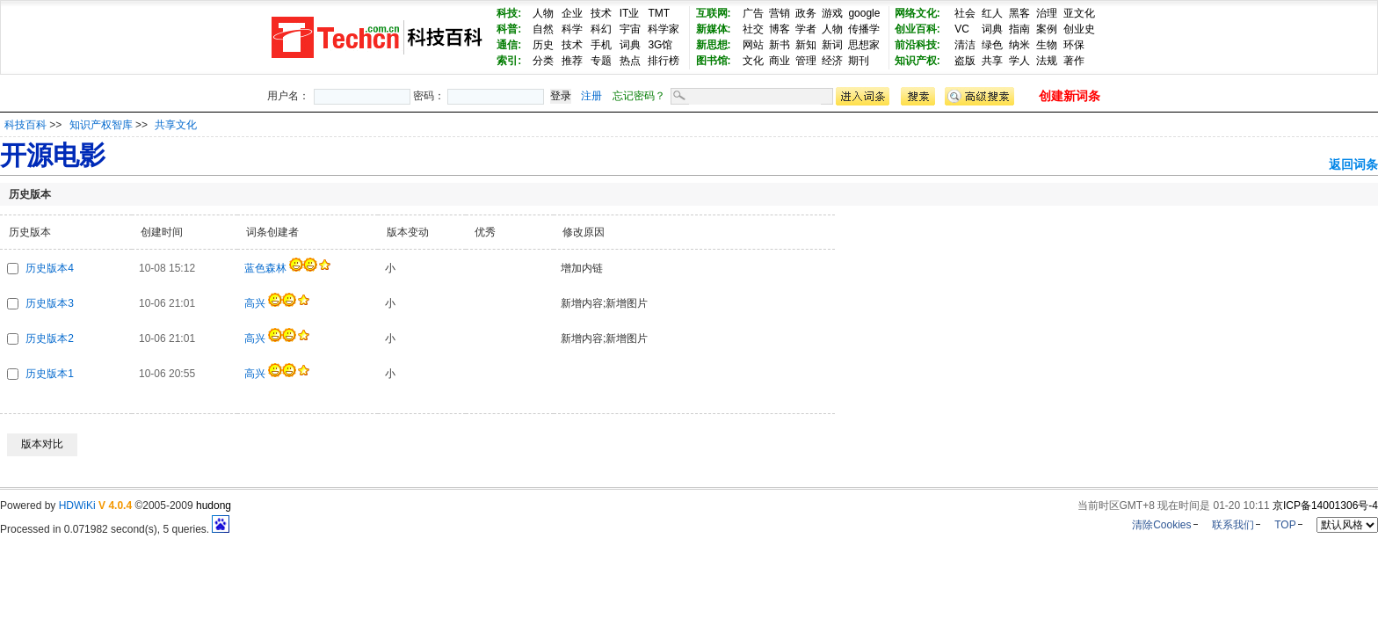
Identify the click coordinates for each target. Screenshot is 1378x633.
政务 (805, 13)
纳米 (1019, 45)
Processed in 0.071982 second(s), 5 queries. (114, 529)
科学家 (663, 29)
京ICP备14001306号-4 (1325, 505)
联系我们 (1233, 525)
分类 (543, 61)
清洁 (964, 45)
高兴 (254, 303)
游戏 (832, 13)
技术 (601, 13)
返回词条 (1353, 164)
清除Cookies (1161, 525)
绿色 (992, 45)
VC (961, 29)
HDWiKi (77, 505)
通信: (509, 45)
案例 (1046, 29)
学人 (1019, 61)
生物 (1046, 45)
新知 (805, 45)
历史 (543, 45)
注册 (591, 96)
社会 (964, 13)
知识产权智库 (102, 125)
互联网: (713, 13)
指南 (1019, 29)
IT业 (630, 13)
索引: (509, 61)
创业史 (1079, 29)
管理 (805, 61)
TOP (1284, 525)
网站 (753, 45)
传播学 (864, 29)
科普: (509, 29)
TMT (659, 13)
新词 (832, 45)
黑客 (1019, 13)
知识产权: (917, 61)
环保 (1073, 45)
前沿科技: (917, 45)
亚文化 (1079, 13)
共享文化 (176, 125)
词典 (630, 45)
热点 (630, 61)
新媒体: (713, 29)
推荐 (572, 61)
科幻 (601, 29)
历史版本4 (49, 268)
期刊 (858, 61)
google (864, 13)
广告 (753, 13)
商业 (779, 61)
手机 (601, 45)
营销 (779, 13)
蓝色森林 (265, 268)
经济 (832, 61)
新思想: (713, 45)
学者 (805, 29)
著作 (1073, 61)
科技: (509, 13)
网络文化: (917, 13)
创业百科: (917, 29)
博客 (779, 29)
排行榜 (663, 61)
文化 (753, 61)
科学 (572, 29)
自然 (543, 29)
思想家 (864, 45)
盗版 (964, 61)
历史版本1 (49, 373)
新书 (779, 45)
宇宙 (630, 29)
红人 (992, 13)
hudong (213, 505)
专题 (601, 61)
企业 (572, 13)
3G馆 (660, 45)
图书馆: (713, 61)
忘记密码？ (639, 96)
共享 (992, 61)
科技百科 (25, 125)
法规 (1046, 61)
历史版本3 (49, 303)
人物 (543, 13)
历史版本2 (49, 338)
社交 (753, 29)
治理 (1046, 13)
